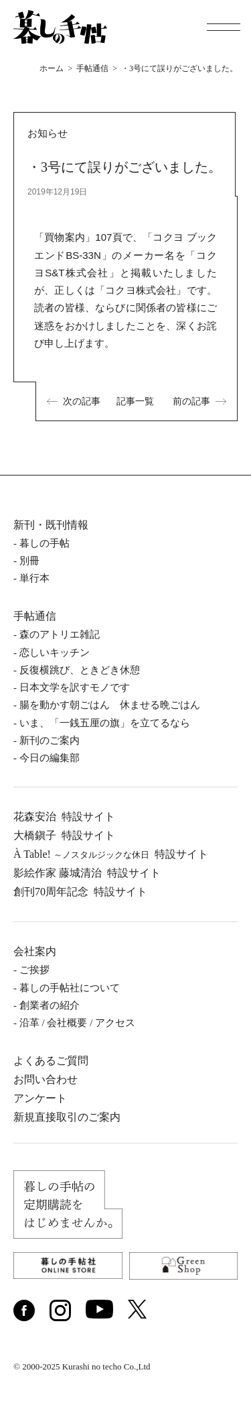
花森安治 (64, 816)
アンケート (40, 1098)
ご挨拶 (34, 969)
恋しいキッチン (54, 652)
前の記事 (191, 401)
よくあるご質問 (50, 1060)
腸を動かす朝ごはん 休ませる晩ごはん (109, 704)
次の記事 (81, 401)
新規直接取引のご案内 (66, 1117)
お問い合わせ (45, 1079)
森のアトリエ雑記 (59, 634)
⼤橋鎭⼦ (64, 835)
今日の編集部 (49, 757)
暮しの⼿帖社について (69, 988)
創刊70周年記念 (80, 891)
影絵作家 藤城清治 (87, 873)
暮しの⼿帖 (44, 543)
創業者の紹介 (49, 1005)
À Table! (110, 854)
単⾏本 (34, 578)
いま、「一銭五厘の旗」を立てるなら (104, 723)
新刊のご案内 (49, 740)
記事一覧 (135, 401)
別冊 (29, 560)
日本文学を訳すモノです (74, 687)
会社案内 (34, 951)
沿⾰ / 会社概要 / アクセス (77, 1022)
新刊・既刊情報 (50, 524)
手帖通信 (34, 616)
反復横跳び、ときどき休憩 (79, 670)
